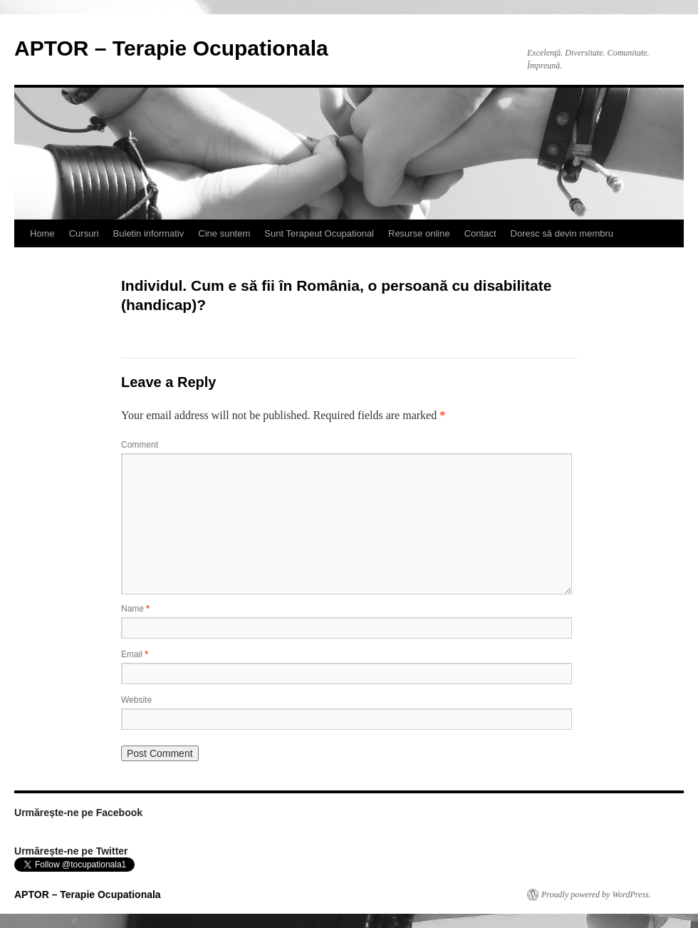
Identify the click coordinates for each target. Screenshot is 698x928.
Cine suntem (224, 233)
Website (136, 700)
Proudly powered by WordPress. (596, 894)
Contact (480, 233)
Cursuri (84, 233)
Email (134, 654)
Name (135, 609)
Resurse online (419, 233)
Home (42, 233)
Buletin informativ (148, 233)
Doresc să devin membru (562, 233)
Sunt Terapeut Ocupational (319, 233)
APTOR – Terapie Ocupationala (171, 48)
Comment (139, 445)
